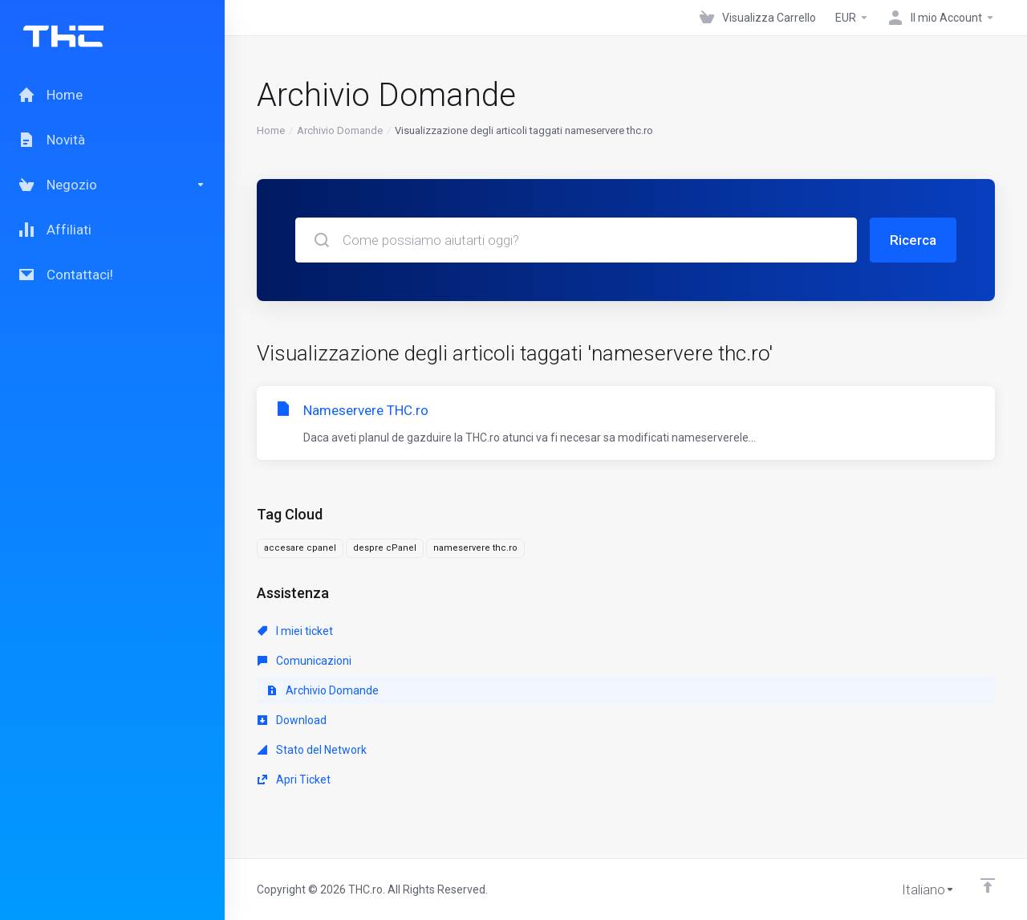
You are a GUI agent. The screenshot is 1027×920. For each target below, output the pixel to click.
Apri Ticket (294, 779)
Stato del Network (312, 749)
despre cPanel (384, 548)
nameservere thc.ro (475, 548)
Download (292, 720)
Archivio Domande (340, 130)
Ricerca (913, 240)
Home (271, 130)
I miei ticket (295, 631)
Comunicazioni (304, 660)
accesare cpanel (300, 548)
